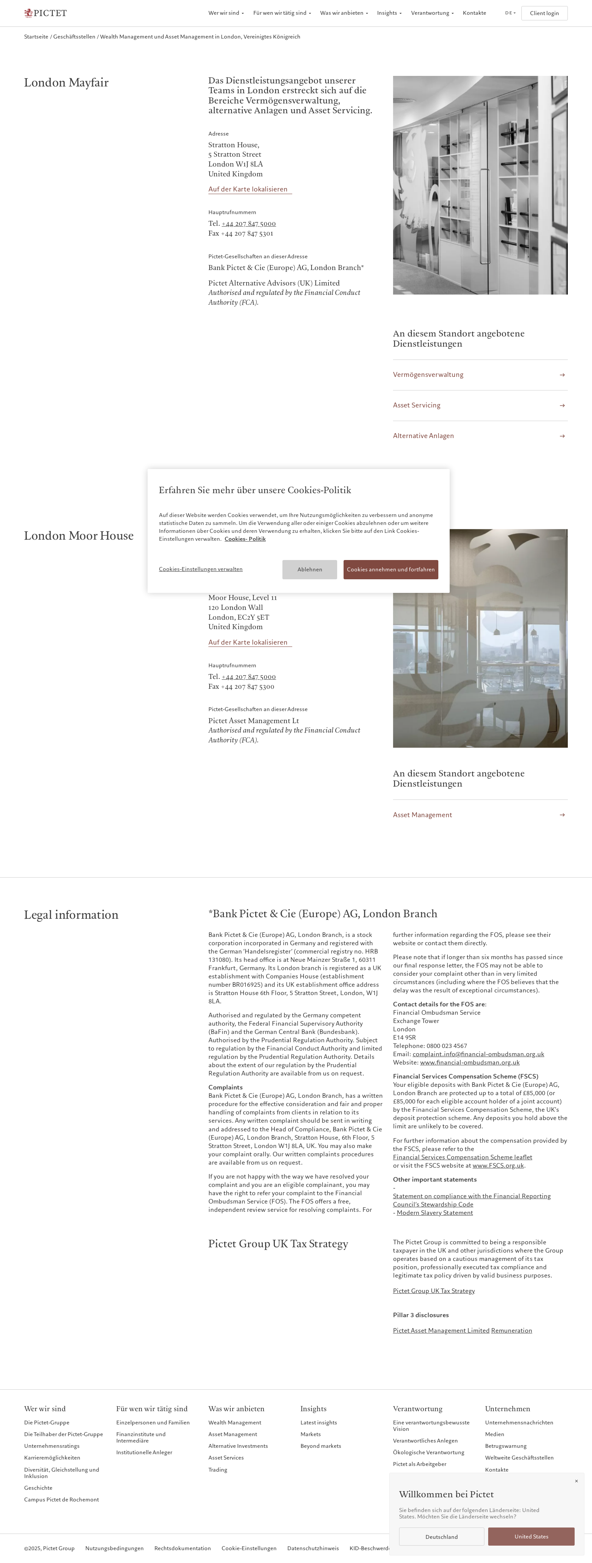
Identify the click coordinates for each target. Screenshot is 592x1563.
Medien (494, 1434)
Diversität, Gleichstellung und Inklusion (61, 1473)
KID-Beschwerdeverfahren (383, 1548)
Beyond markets (321, 1446)
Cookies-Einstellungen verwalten (201, 569)
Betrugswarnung (506, 1446)
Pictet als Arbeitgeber (419, 1464)
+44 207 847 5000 (249, 223)
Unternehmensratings (52, 1446)
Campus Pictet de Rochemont (61, 1499)
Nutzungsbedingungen (114, 1548)
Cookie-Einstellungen (249, 1548)
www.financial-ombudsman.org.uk (470, 1062)
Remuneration (511, 1331)
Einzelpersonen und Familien (153, 1422)
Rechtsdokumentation (182, 1548)
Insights (387, 13)
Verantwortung (430, 13)
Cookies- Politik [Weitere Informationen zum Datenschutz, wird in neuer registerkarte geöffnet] (245, 539)
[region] (299, 531)
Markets (311, 1434)
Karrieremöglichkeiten (52, 1457)
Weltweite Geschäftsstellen (519, 1457)
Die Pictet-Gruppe (46, 1422)
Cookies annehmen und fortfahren (391, 569)
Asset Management (232, 1434)
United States (532, 1536)
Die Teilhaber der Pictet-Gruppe (63, 1434)
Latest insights (319, 1422)
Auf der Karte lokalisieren (248, 189)
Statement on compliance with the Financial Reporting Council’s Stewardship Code (472, 1200)
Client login (544, 13)
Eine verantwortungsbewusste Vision (431, 1425)
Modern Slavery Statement (435, 1213)
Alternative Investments (238, 1446)
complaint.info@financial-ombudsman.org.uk (478, 1054)
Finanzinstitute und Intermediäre (141, 1437)
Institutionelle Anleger (144, 1452)
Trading (217, 1469)
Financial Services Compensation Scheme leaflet (462, 1157)
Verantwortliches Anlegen (425, 1440)
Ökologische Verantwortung (428, 1452)
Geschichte (38, 1487)
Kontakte (474, 13)
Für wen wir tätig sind (280, 13)
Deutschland (442, 1537)
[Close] (576, 1481)
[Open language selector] (510, 13)
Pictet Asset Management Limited (441, 1331)
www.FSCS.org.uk (498, 1166)
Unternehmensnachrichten (519, 1422)
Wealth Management (234, 1422)
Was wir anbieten (342, 13)
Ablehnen (310, 569)
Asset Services (226, 1457)
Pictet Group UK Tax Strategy (434, 1291)
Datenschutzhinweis (313, 1548)
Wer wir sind (223, 13)
